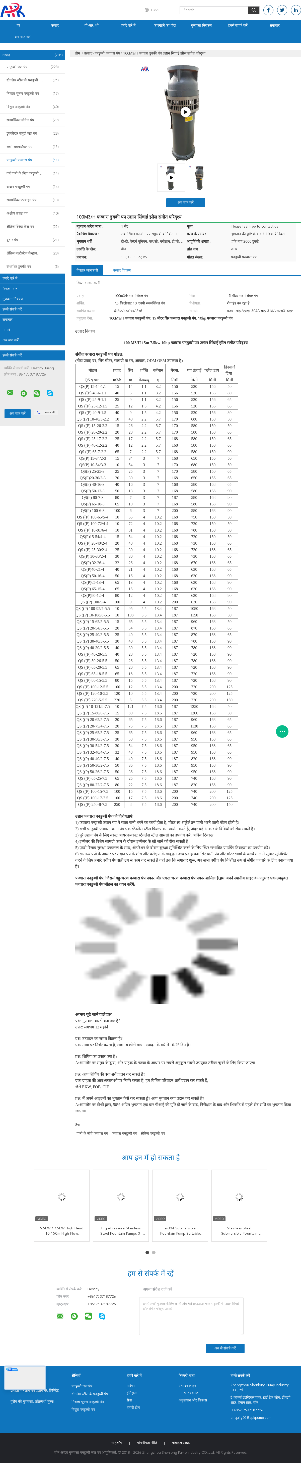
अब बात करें (23, 37)
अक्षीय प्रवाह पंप (33, 213)
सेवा (129, 1400)
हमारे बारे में (128, 25)
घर (18, 25)
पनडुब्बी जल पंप (33, 67)
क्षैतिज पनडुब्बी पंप (153, 1133)
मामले (6, 330)
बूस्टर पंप (33, 240)
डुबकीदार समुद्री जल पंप (33, 133)
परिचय (131, 1386)
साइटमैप (116, 1443)
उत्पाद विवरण (122, 270)
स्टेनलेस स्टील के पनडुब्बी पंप (33, 80)
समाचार (275, 25)
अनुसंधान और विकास (193, 1400)
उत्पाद (55, 25)
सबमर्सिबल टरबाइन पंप (33, 200)
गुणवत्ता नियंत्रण (201, 25)
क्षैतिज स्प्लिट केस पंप (33, 226)
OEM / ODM (188, 1393)
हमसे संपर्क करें (238, 25)
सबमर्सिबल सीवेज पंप (33, 120)
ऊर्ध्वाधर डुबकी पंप (33, 266)
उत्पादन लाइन (187, 1386)
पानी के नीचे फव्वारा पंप (92, 1133)
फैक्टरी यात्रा (11, 289)
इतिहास (131, 1393)
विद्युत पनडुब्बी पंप (33, 107)
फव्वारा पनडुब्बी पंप (124, 1133)
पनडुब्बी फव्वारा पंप (33, 160)
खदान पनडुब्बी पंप (33, 186)
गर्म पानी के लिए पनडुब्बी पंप (33, 173)
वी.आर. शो (92, 25)
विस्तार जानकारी (87, 270)
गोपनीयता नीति (147, 1443)
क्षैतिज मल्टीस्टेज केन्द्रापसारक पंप (33, 253)
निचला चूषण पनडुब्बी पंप (33, 93)
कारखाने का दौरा (165, 25)
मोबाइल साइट (181, 1443)
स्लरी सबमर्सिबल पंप (33, 146)
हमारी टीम (133, 1407)
